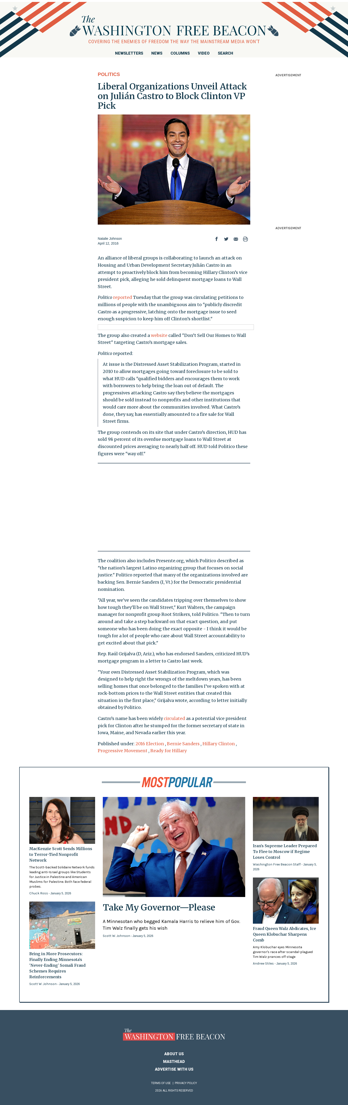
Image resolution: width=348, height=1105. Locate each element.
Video (204, 53)
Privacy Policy (186, 1083)
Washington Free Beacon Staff (277, 864)
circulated (174, 718)
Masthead (174, 1061)
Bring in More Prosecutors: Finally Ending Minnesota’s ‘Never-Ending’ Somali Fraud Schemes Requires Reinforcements (57, 965)
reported (122, 297)
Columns (180, 53)
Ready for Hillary (168, 750)
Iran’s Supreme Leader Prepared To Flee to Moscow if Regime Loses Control (285, 851)
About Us (174, 1054)
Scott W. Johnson (43, 984)
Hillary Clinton (218, 743)
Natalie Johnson (110, 238)
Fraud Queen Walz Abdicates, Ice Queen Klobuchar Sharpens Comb (284, 934)
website (159, 335)
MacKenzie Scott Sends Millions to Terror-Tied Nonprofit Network (60, 854)
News (156, 53)
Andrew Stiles (264, 963)
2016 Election (149, 743)
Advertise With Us (174, 1069)
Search (225, 53)
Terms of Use (161, 1083)
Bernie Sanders (183, 743)
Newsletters (129, 53)
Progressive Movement (122, 750)
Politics (109, 74)
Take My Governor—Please (159, 907)
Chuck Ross (39, 893)
